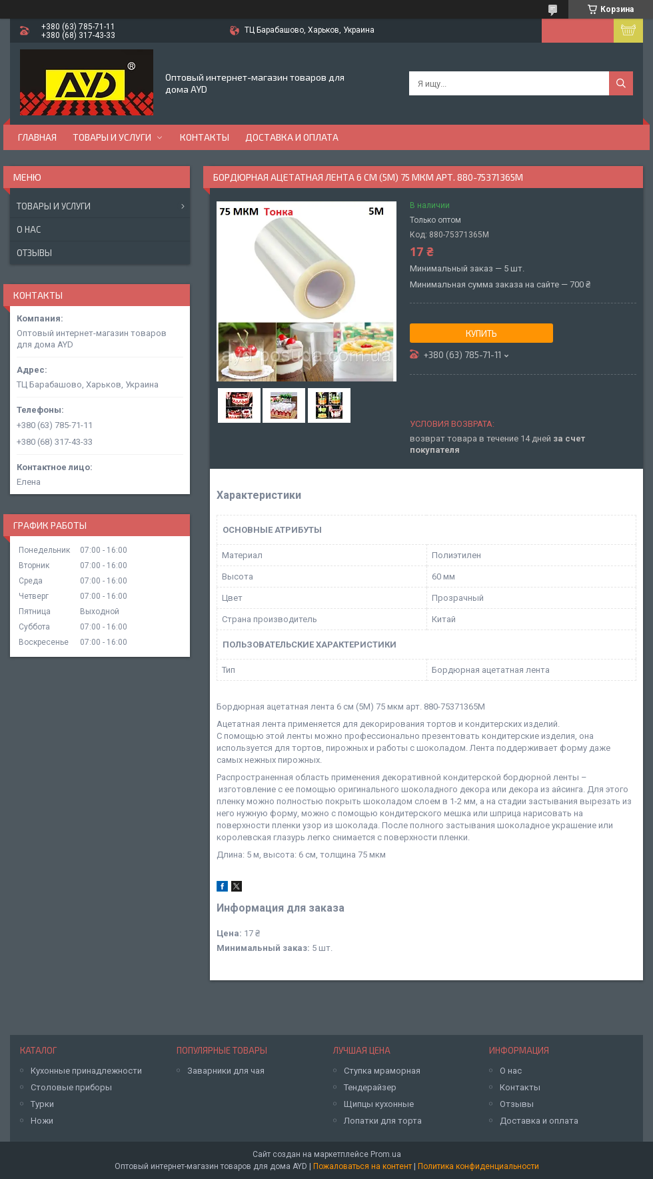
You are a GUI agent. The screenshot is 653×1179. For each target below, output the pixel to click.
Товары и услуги (112, 137)
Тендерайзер (370, 1087)
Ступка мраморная (382, 1071)
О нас (29, 229)
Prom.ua (385, 1154)
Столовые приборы (71, 1087)
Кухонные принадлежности (86, 1071)
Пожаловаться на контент (362, 1166)
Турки (42, 1104)
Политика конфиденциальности (478, 1166)
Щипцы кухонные (379, 1104)
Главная (37, 137)
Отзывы (34, 252)
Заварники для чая (226, 1071)
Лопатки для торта (383, 1121)
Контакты (204, 137)
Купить (481, 333)
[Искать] (621, 83)
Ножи (42, 1121)
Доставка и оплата (291, 137)
